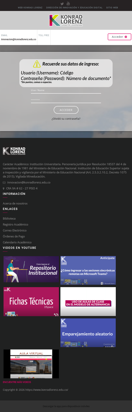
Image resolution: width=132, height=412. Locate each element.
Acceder (119, 37)
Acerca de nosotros (15, 203)
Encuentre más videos (17, 382)
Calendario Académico (17, 242)
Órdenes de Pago (14, 236)
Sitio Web (112, 8)
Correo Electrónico (14, 230)
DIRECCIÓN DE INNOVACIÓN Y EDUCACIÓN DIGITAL (74, 8)
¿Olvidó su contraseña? (66, 118)
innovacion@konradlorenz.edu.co (28, 182)
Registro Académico (15, 224)
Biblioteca (9, 218)
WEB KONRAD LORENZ (30, 8)
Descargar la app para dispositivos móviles (66, 406)
